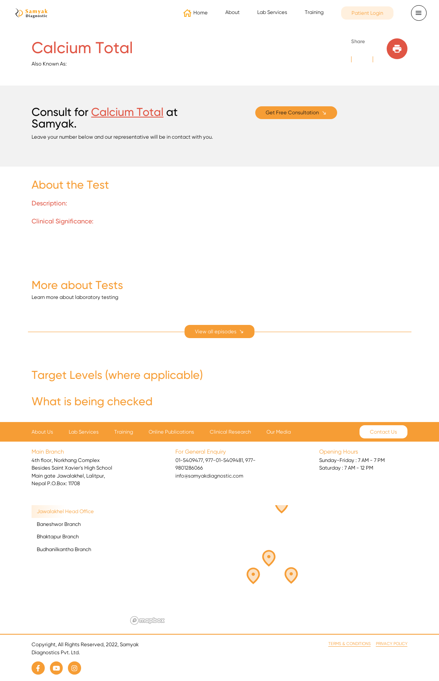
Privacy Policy (391, 643)
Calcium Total (127, 112)
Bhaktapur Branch (58, 537)
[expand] (220, 331)
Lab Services (272, 12)
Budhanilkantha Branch (64, 549)
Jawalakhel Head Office (65, 511)
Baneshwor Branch (59, 524)
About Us (42, 432)
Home (200, 13)
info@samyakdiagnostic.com (209, 476)
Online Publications (171, 432)
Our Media (278, 432)
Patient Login (367, 13)
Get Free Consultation (292, 112)
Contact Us (383, 432)
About (232, 12)
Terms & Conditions (349, 643)
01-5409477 (189, 460)
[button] (258, 573)
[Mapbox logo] (147, 620)
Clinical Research (230, 432)
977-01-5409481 (224, 460)
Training (314, 12)
